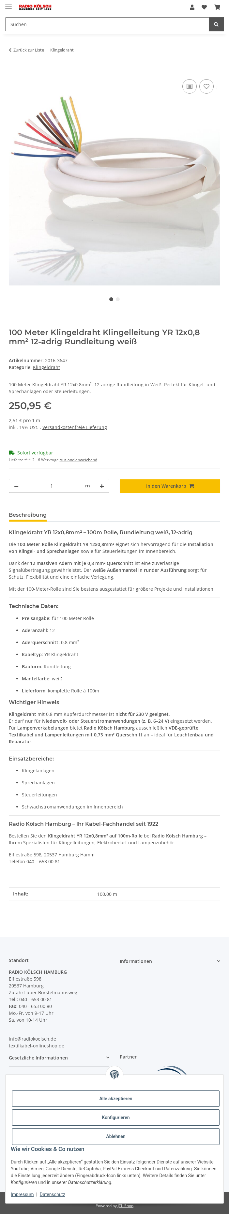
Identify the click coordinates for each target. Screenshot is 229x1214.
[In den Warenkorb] (14, 70)
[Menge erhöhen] (102, 486)
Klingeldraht (46, 367)
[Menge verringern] (16, 486)
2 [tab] (118, 299)
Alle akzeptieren (115, 1098)
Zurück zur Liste (28, 50)
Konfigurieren (116, 1117)
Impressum (22, 1194)
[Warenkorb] (217, 7)
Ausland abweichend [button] (78, 460)
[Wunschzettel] (204, 7)
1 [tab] (111, 299)
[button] (192, 7)
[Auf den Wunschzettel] (206, 86)
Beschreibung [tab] (28, 515)
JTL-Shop (125, 1205)
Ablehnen (115, 1136)
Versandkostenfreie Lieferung (74, 427)
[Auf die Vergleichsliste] (189, 86)
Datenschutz (52, 1194)
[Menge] (52, 486)
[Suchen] (107, 24)
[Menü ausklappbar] (8, 4)
